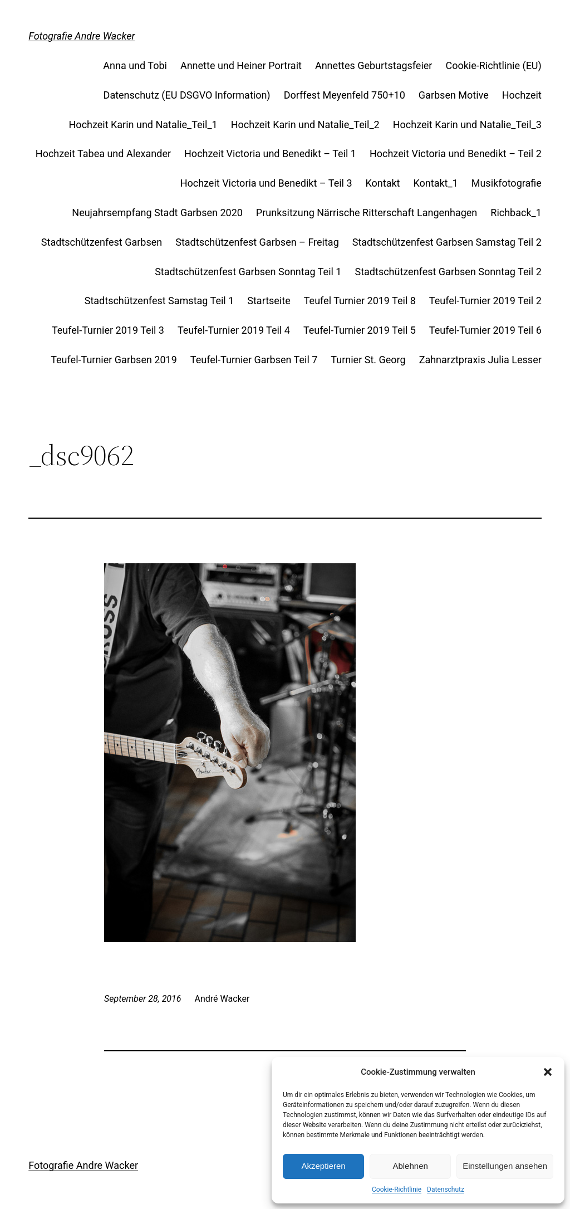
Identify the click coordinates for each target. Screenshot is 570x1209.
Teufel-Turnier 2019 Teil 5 (359, 330)
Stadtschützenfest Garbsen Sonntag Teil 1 (248, 271)
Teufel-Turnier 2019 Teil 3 (108, 330)
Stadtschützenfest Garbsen (101, 242)
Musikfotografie (506, 183)
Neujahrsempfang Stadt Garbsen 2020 (157, 212)
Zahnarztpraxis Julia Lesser (480, 359)
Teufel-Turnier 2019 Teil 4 (234, 330)
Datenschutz (445, 1189)
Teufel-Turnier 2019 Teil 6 (485, 330)
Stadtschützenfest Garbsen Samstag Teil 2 (447, 242)
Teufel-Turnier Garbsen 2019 (114, 359)
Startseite (268, 300)
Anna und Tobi (135, 65)
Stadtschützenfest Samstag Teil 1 (159, 300)
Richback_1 (516, 212)
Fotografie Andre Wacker (81, 36)
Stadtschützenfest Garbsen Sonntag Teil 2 (448, 271)
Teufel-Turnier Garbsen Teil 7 (254, 359)
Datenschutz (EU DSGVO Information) (187, 95)
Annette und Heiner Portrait (241, 65)
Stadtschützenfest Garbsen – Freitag (257, 242)
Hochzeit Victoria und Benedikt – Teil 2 (456, 153)
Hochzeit (522, 95)
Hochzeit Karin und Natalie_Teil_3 (467, 124)
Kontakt (383, 183)
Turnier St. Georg (368, 359)
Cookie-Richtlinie (396, 1189)
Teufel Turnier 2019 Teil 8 (360, 300)
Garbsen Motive (454, 95)
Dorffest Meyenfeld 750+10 (344, 95)
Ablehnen (410, 1166)
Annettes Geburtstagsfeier (374, 65)
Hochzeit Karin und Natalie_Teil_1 (143, 124)
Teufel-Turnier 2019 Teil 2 (485, 300)
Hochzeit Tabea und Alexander (103, 153)
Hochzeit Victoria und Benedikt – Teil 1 (270, 153)
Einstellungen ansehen (505, 1166)
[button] (547, 1072)
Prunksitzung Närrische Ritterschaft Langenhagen (366, 212)
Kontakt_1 (436, 183)
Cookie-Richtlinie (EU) (493, 65)
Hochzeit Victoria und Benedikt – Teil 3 (266, 183)
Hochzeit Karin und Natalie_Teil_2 (305, 124)
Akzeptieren (323, 1166)
